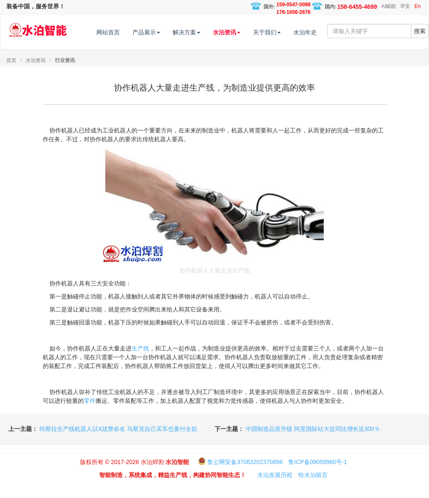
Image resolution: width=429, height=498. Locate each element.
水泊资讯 (36, 75)
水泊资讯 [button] (243, 32)
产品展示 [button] (163, 32)
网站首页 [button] (125, 32)
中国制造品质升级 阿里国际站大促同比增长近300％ (313, 443)
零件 (90, 415)
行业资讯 (65, 75)
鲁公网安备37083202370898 (244, 476)
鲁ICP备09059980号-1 (317, 476)
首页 (11, 75)
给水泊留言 (313, 489)
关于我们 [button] (283, 32)
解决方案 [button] (203, 32)
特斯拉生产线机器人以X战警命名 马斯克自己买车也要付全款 (118, 443)
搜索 (420, 56)
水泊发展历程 (274, 489)
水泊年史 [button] (321, 32)
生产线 (140, 362)
